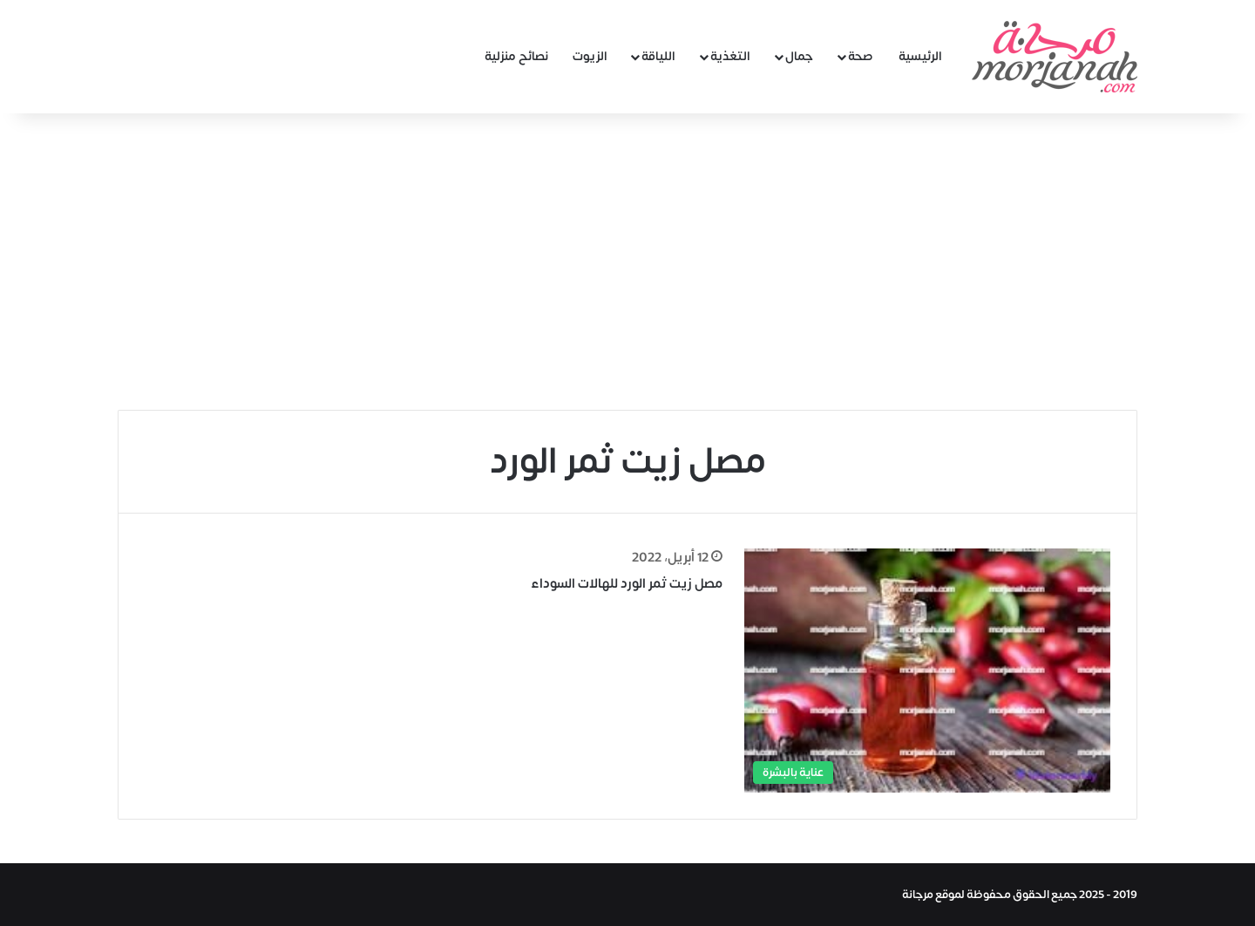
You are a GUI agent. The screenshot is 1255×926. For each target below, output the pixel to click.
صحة (860, 56)
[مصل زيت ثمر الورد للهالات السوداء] (927, 670)
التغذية (730, 56)
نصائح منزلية (516, 56)
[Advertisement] (627, 262)
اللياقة (658, 56)
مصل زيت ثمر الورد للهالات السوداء (626, 584)
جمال (799, 56)
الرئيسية (920, 56)
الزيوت (590, 56)
